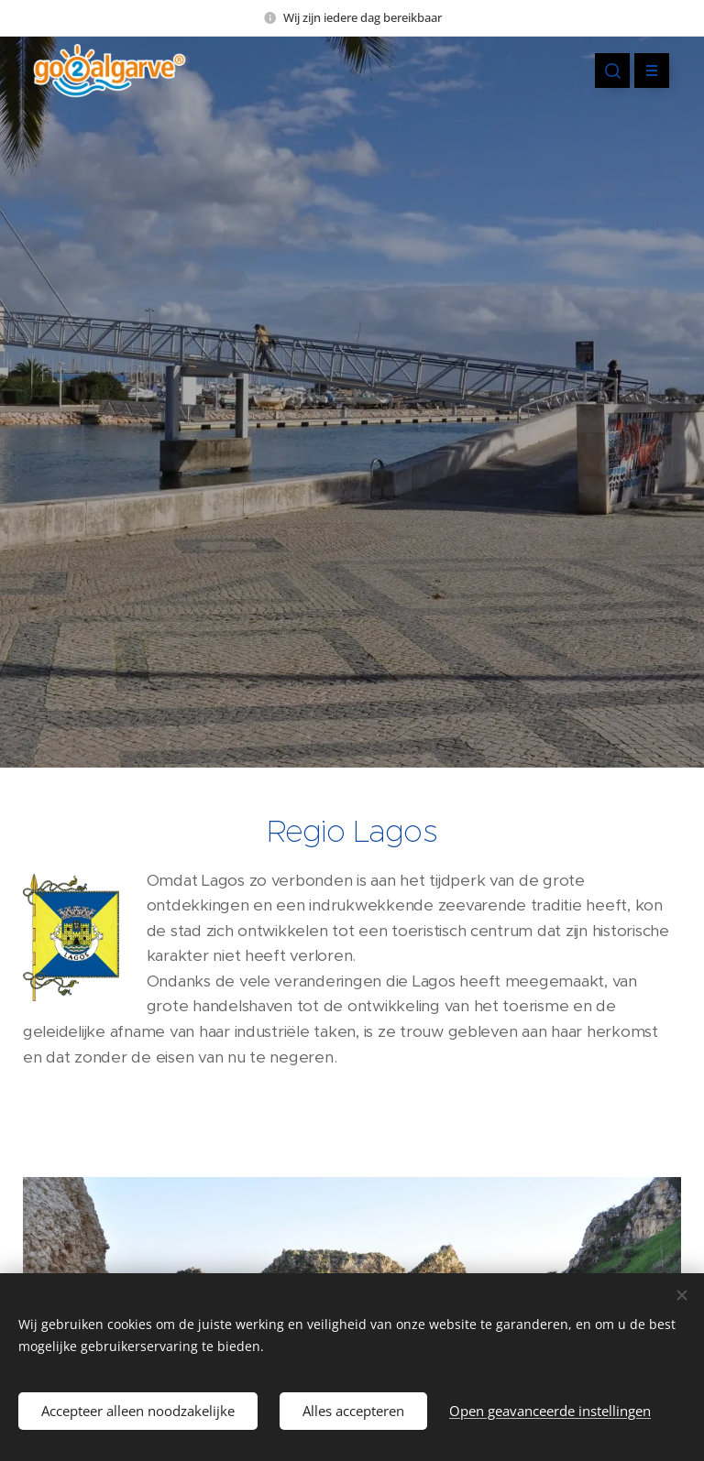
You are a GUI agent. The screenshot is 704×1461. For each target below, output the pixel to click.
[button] (612, 70)
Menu (645, 70)
